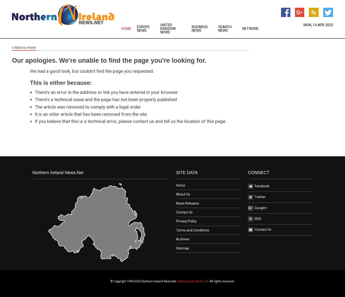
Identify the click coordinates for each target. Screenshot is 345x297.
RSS (254, 219)
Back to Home (24, 47)
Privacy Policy (186, 221)
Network (250, 28)
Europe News (143, 28)
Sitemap (182, 248)
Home (126, 28)
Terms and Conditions (192, 230)
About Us (183, 194)
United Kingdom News (168, 28)
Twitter (257, 197)
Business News (200, 28)
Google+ (257, 208)
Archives (182, 239)
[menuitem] (129, 28)
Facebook (258, 186)
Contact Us (184, 212)
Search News (225, 28)
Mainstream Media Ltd (193, 281)
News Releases (187, 203)
